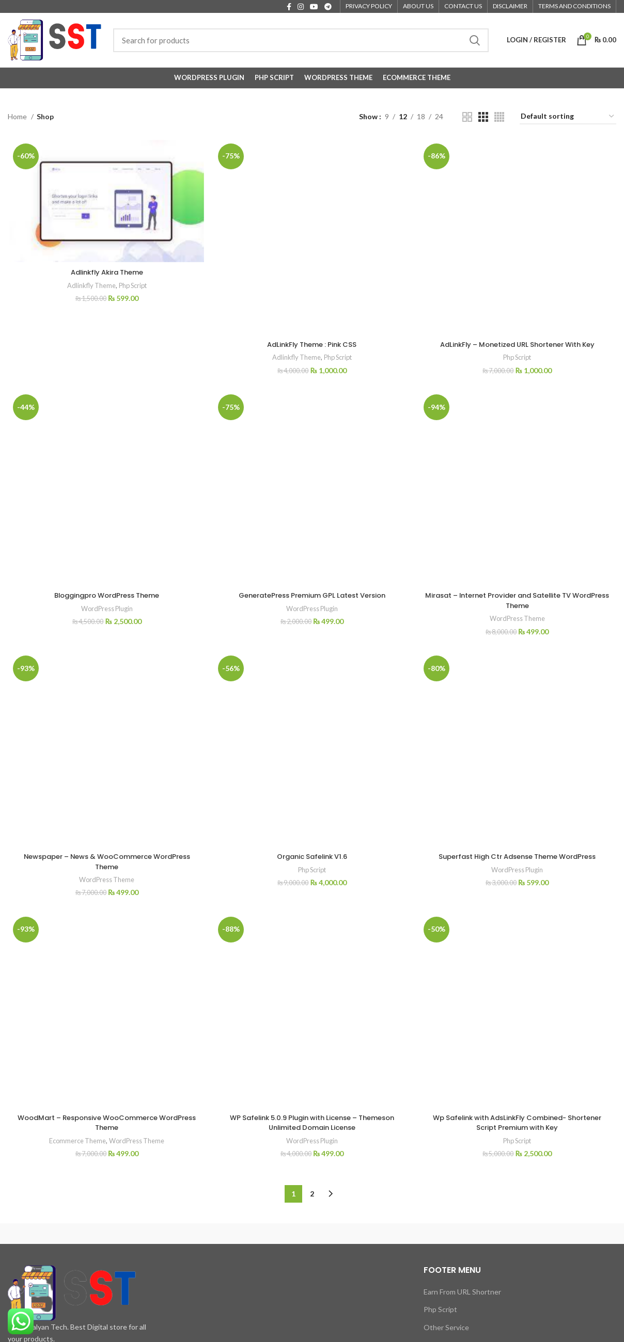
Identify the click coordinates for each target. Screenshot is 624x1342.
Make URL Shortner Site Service (462, 1185)
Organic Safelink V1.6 (312, 603)
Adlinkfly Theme (88, 286)
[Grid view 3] (483, 117)
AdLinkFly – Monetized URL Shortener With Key (518, 249)
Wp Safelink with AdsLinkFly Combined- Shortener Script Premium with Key (518, 788)
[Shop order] (568, 116)
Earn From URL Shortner (462, 1127)
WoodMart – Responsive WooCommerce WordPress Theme (106, 788)
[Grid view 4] (499, 117)
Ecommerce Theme (75, 807)
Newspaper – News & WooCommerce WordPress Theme (105, 608)
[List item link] (78, 1201)
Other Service (446, 1162)
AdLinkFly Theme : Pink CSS (312, 252)
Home (18, 116)
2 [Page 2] (312, 1029)
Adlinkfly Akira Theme (105, 272)
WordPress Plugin (106, 455)
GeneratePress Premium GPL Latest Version (312, 497)
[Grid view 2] (467, 117)
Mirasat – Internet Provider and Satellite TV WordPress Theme (518, 530)
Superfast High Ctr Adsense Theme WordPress (518, 704)
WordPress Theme (518, 548)
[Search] (301, 40)
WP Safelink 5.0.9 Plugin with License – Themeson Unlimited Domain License (312, 961)
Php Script (132, 286)
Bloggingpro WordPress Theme (106, 442)
